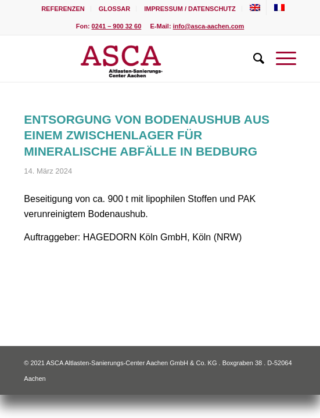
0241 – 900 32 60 (117, 26)
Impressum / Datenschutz (189, 8)
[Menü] (280, 58)
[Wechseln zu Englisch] (255, 7)
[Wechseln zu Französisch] (279, 7)
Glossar (114, 8)
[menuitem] (63, 9)
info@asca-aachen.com (209, 26)
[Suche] (253, 58)
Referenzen (63, 8)
